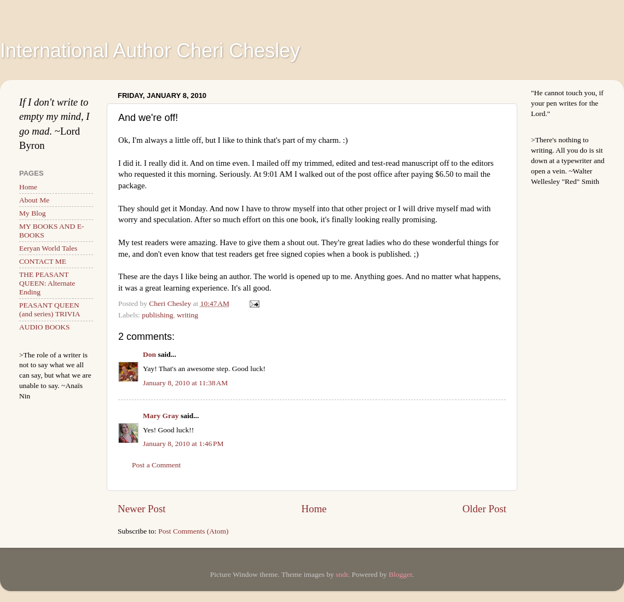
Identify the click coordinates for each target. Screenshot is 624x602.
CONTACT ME (42, 261)
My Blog (32, 213)
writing (187, 315)
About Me (34, 200)
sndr (342, 574)
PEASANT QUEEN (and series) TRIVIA (49, 309)
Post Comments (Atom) (193, 531)
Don (149, 354)
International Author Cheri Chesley (150, 50)
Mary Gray (161, 416)
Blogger (400, 574)
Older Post (484, 508)
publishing (157, 315)
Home (314, 508)
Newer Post (142, 508)
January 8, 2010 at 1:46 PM (183, 443)
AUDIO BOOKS (44, 327)
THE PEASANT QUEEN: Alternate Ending (47, 283)
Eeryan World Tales (48, 248)
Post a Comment (156, 465)
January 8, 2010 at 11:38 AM (185, 383)
